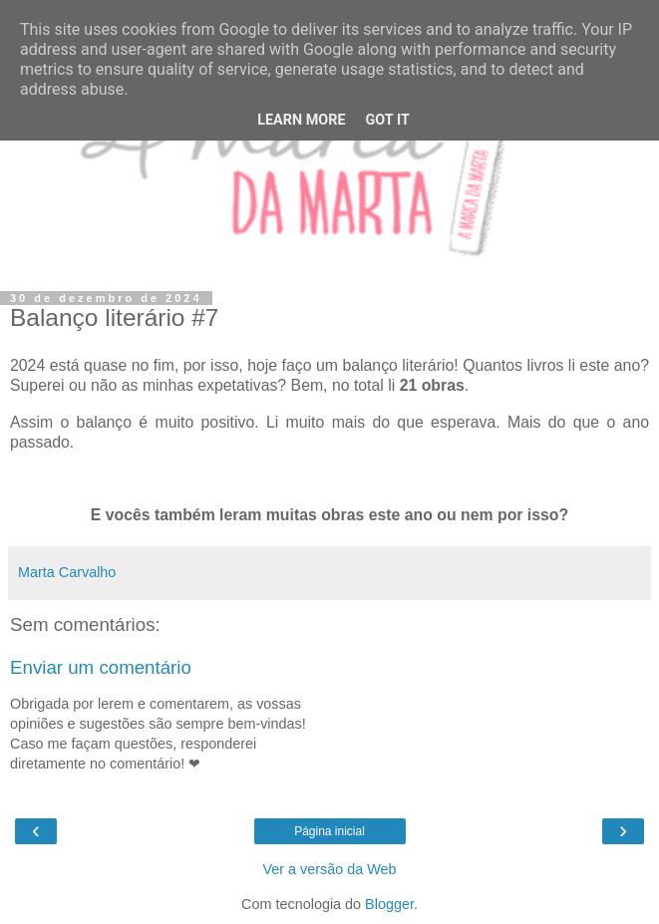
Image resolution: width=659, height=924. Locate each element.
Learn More (301, 120)
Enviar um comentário (100, 667)
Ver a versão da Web (329, 869)
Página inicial (329, 831)
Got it (388, 120)
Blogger (389, 904)
